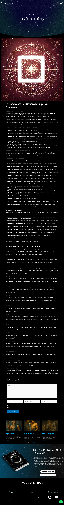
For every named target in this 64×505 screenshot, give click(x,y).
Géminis (34, 495)
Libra (33, 497)
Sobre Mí (22, 3)
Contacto (51, 3)
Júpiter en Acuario (29, 433)
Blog (33, 3)
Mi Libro (28, 3)
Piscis (32, 501)
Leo (25, 497)
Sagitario (26, 499)
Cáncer (38, 495)
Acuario (38, 499)
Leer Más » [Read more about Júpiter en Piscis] (7, 440)
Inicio (16, 3)
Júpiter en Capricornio (48, 433)
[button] (61, 502)
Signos (39, 3)
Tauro (28, 495)
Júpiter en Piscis (10, 433)
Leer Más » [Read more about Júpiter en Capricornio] (44, 440)
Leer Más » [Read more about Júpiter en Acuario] (26, 440)
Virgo (28, 497)
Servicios (45, 3)
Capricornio (32, 499)
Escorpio (38, 497)
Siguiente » (34, 442)
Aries (25, 495)
